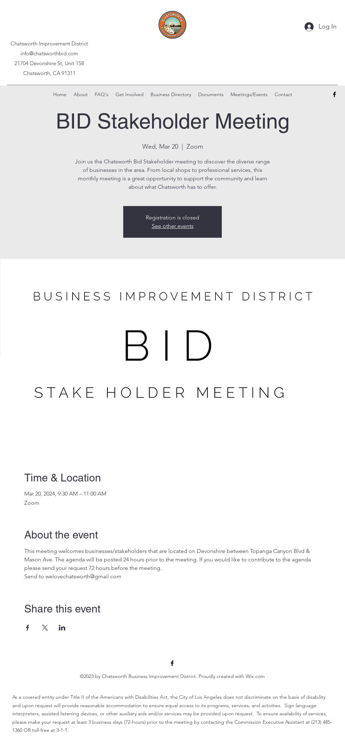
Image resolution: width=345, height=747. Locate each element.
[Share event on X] (45, 627)
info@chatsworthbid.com (49, 53)
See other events (173, 226)
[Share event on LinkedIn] (62, 627)
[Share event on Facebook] (27, 627)
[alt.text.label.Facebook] (334, 94)
